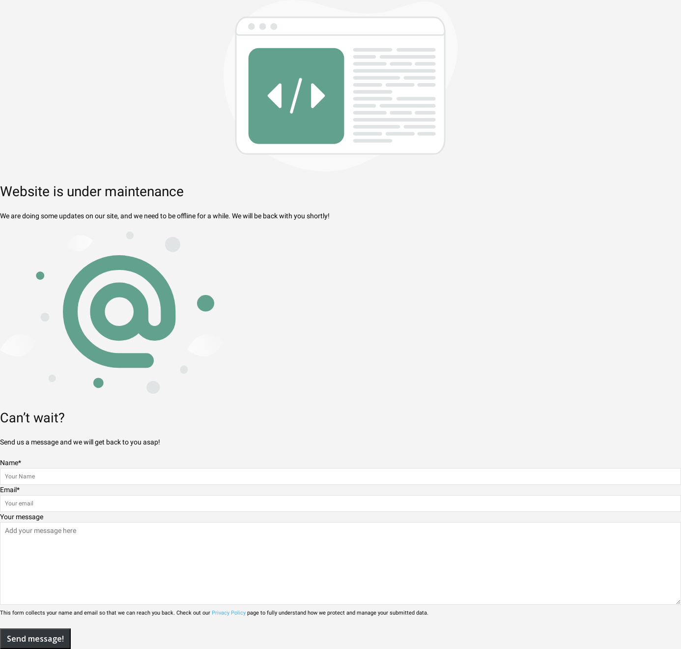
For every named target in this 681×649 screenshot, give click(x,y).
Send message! (35, 638)
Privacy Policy (229, 613)
